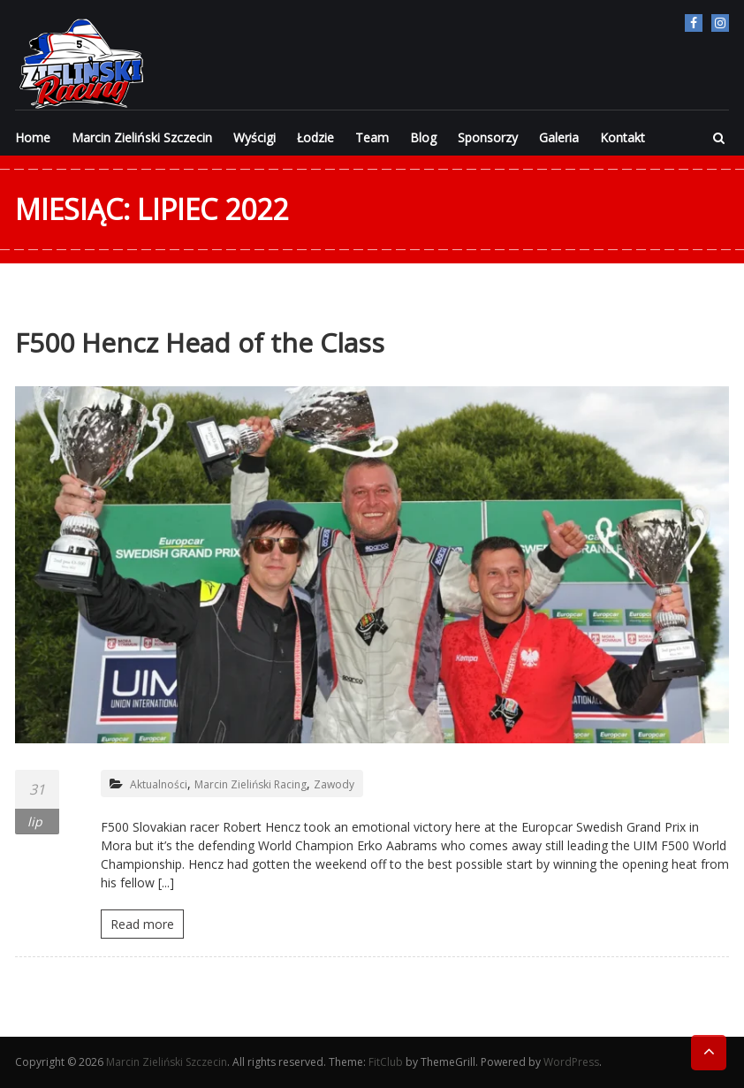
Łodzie (315, 137)
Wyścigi (254, 137)
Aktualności (158, 784)
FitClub (385, 1061)
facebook (693, 23)
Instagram (720, 23)
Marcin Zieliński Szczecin (142, 137)
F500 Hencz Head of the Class (199, 342)
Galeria (559, 137)
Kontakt (622, 137)
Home (32, 137)
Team (372, 137)
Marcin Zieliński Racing (250, 784)
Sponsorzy (488, 137)
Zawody (334, 784)
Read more (142, 924)
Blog (423, 137)
